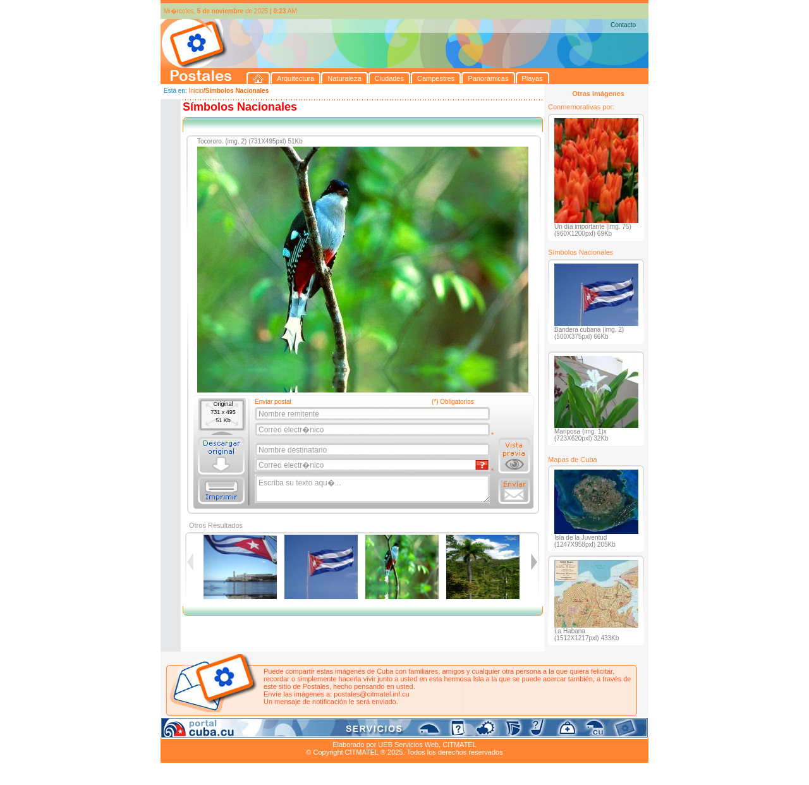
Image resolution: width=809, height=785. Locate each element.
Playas (399, 730)
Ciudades (279, 730)
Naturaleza (242, 730)
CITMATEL (459, 744)
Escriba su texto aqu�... (373, 489)
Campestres (318, 730)
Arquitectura (200, 730)
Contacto (623, 24)
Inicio (195, 90)
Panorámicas (363, 730)
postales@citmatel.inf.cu (371, 694)
